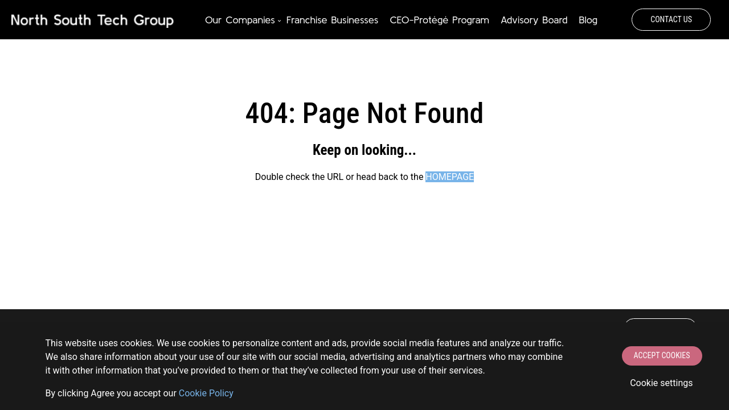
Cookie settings (661, 383)
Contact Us (671, 19)
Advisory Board (534, 20)
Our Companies (240, 20)
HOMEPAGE (449, 176)
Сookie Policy (206, 393)
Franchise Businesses (332, 20)
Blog (588, 20)
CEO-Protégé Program (439, 20)
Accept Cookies (662, 355)
